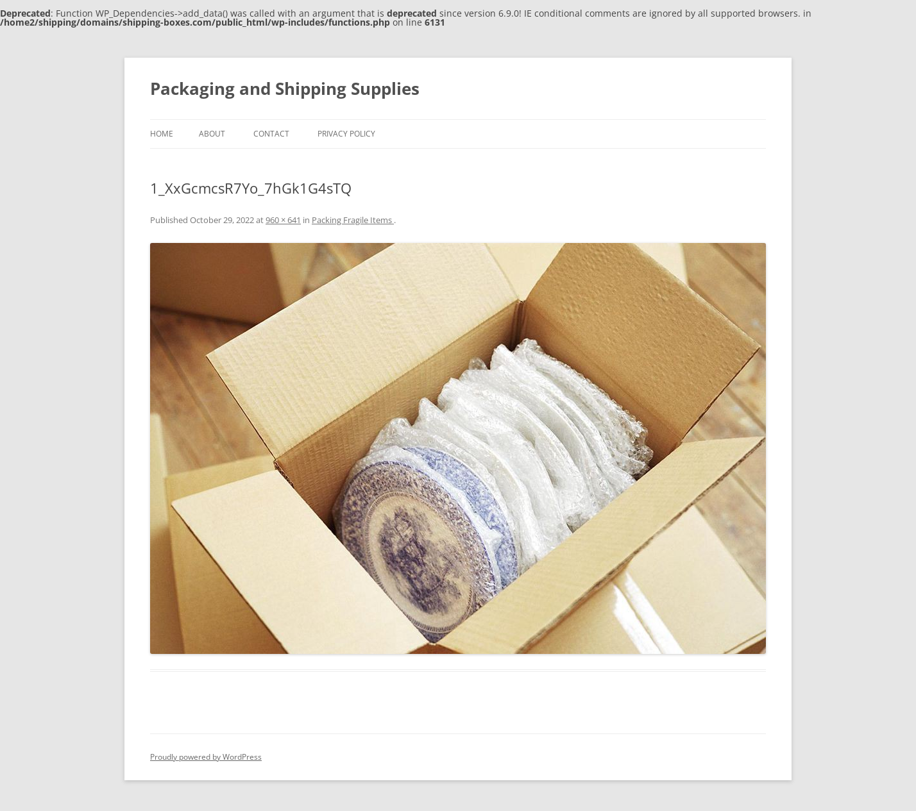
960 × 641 (283, 220)
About (212, 133)
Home (161, 133)
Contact (271, 133)
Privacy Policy (346, 133)
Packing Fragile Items (353, 220)
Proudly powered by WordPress (206, 756)
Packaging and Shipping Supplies (285, 88)
